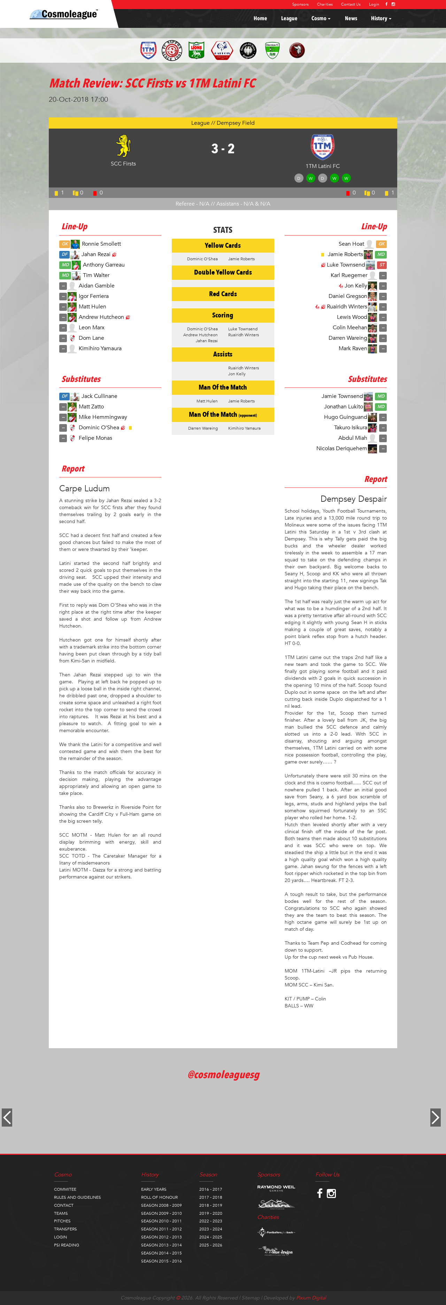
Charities (325, 4)
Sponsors (300, 4)
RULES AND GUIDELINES (77, 1197)
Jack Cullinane (99, 396)
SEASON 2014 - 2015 (161, 1253)
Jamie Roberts (345, 254)
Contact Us (351, 4)
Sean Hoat (351, 243)
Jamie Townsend (342, 396)
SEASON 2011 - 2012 (161, 1229)
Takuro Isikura (350, 427)
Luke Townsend (346, 264)
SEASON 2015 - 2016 (161, 1261)
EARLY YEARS (154, 1189)
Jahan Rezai (96, 254)
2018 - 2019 (210, 1205)
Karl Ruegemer (349, 275)
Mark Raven (353, 348)
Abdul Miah (352, 438)
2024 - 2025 (210, 1237)
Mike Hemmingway (103, 417)
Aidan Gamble (97, 285)
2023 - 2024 (210, 1229)
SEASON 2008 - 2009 (161, 1205)
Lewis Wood (352, 317)
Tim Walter (96, 275)
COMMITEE (65, 1189)
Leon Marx (92, 327)
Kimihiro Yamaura (100, 348)
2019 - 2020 (210, 1213)
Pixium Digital (311, 1298)
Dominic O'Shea (99, 427)
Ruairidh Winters (347, 306)
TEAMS (61, 1213)
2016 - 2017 (210, 1189)
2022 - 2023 (210, 1221)
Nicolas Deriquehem (341, 448)
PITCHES (62, 1221)
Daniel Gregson (348, 296)
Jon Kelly (356, 285)
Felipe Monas (95, 438)
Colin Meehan (350, 327)
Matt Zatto (91, 406)
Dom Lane (91, 337)
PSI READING (66, 1245)
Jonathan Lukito (343, 406)
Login (374, 4)
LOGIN (60, 1237)
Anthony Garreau (104, 264)
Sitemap (250, 1298)
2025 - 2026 (210, 1245)
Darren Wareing (348, 337)
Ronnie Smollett (101, 243)
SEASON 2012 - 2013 (161, 1237)
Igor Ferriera (94, 296)
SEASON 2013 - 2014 (161, 1245)
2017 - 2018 (210, 1197)
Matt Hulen (92, 306)
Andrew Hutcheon (101, 317)
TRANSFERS (65, 1229)
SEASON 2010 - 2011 (161, 1221)
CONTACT (64, 1205)
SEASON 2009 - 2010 (161, 1213)
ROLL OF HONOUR (159, 1197)
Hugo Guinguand (345, 417)
